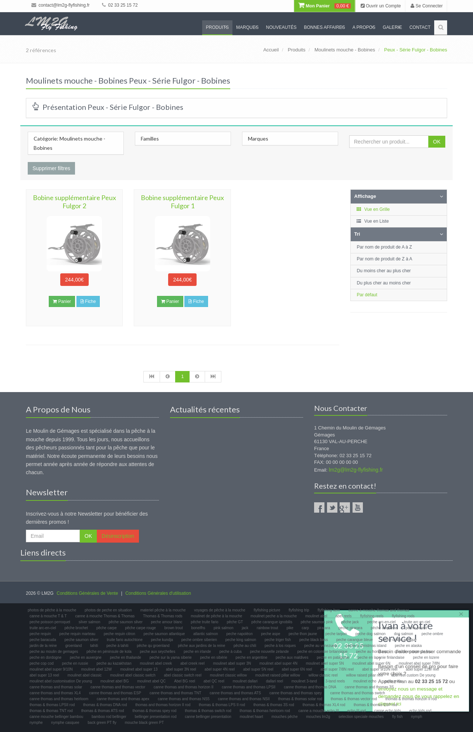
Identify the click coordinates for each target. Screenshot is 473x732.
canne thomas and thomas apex (123, 699)
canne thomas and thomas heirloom (59, 699)
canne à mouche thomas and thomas (378, 610)
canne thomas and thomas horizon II (184, 687)
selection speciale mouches (361, 717)
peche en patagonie (333, 657)
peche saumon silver (82, 640)
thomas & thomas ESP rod (375, 705)
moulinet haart (251, 717)
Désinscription (118, 536)
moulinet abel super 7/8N (419, 663)
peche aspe (270, 634)
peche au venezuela (320, 646)
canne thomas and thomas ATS (235, 693)
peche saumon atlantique (164, 634)
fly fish (397, 717)
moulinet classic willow (228, 675)
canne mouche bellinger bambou (56, 717)
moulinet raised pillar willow (277, 675)
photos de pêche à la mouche (52, 610)
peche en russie (75, 663)
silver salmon (89, 622)
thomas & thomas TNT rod (51, 711)
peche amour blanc (167, 622)
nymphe (36, 723)
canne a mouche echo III (319, 711)
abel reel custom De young (413, 675)
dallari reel (274, 681)
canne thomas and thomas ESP (115, 693)
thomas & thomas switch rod (208, 711)
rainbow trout (267, 628)
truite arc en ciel (417, 622)
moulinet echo (364, 681)
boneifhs (198, 628)
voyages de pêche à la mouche (219, 610)
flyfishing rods (403, 616)
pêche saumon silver (126, 622)
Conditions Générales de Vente (87, 593)
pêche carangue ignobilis (271, 622)
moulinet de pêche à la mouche (216, 616)
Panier (62, 301)
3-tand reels (335, 681)
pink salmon (223, 628)
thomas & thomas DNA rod (105, 705)
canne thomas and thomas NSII (244, 699)
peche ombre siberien (199, 640)
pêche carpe (106, 628)
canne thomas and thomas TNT (175, 693)
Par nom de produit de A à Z (384, 247)
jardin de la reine (43, 646)
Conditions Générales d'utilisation (158, 593)
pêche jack (350, 622)
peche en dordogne (45, 657)
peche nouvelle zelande (269, 652)
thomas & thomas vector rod (354, 699)
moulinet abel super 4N (278, 663)
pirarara (323, 628)
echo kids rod (420, 711)
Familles (150, 138)
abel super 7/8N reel (337, 669)
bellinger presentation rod (156, 717)
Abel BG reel (184, 681)
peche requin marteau (77, 634)
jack (245, 628)
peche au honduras (372, 652)
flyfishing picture (267, 610)
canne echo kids (387, 711)
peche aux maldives (292, 657)
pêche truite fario (204, 622)
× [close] (459, 612)
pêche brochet (76, 628)
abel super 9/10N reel (380, 669)
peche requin (40, 634)
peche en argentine (252, 657)
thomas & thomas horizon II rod (411, 699)
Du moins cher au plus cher (384, 270)
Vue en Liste (372, 221)
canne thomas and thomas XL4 (55, 693)
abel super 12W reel (422, 669)
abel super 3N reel (181, 669)
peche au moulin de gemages (54, 652)
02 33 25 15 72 (119, 5)
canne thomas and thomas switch (357, 693)
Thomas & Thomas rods (163, 616)
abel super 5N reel (258, 669)
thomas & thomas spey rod (154, 711)
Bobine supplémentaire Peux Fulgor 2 (74, 201)
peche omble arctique (399, 640)
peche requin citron (119, 634)
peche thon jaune (303, 634)
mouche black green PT (144, 723)
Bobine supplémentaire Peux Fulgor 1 (182, 201)
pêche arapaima (384, 628)
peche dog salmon (370, 634)
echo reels (393, 681)
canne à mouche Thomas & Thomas (105, 616)
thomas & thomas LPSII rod (52, 705)
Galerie (392, 27)
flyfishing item (328, 610)
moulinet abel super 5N (325, 663)
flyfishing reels (371, 616)
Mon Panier (324, 6)
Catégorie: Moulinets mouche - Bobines (69, 143)
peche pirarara (350, 628)
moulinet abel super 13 (138, 669)
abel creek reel (192, 663)
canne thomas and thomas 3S (369, 687)
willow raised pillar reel (364, 675)
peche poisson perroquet (50, 622)
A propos (364, 27)
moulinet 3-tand (304, 681)
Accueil (271, 50)
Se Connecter (427, 6)
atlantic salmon (205, 634)
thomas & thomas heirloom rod (265, 711)
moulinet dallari (245, 681)
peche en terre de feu (413, 652)
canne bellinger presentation (208, 717)
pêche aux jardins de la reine (201, 646)
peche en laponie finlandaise (381, 657)
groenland (73, 646)
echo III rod (356, 711)
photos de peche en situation (108, 610)
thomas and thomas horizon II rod (162, 705)
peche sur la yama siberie (171, 657)
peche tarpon (336, 634)
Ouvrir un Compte (381, 6)
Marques (247, 27)
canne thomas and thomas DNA (310, 687)
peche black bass (313, 640)
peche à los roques (280, 646)
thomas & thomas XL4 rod (324, 705)
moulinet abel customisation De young (61, 681)
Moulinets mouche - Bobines (344, 50)
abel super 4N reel (220, 669)
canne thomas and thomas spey (295, 693)
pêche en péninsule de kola (109, 652)
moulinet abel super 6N (371, 663)
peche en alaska (408, 646)
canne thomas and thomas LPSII (248, 687)
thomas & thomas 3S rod (273, 705)
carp (305, 628)
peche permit (416, 628)
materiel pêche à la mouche (163, 610)
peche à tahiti (117, 646)
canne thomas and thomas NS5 (184, 699)
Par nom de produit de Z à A (384, 259)
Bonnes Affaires (324, 27)
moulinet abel (316, 616)
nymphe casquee (65, 723)
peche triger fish (278, 640)
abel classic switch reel (183, 675)
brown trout (173, 628)
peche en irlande (197, 652)
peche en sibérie (213, 657)
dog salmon (403, 634)
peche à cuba (231, 652)
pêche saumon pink (317, 622)
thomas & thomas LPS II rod (222, 705)
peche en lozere (426, 657)
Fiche (88, 301)
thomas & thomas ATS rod (102, 711)
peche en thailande (125, 657)
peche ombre (432, 634)
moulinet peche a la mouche (274, 616)
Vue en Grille (373, 209)
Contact (420, 27)
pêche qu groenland (153, 646)
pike (289, 628)
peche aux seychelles (158, 652)
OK (436, 142)
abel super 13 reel (44, 675)
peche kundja (162, 640)
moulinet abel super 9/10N (51, 669)
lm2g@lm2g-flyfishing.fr (356, 470)
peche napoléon (240, 634)
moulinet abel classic (85, 675)
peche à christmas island (366, 646)
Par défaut (367, 294)
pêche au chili (245, 646)
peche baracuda (43, 640)
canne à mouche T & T (48, 616)
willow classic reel (323, 675)
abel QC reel (214, 681)
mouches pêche (285, 717)
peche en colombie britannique (322, 652)
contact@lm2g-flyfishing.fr (60, 5)
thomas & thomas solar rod (300, 699)
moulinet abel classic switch (133, 675)
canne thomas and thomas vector (118, 687)
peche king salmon (240, 640)
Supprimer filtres (51, 168)
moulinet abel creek (156, 663)
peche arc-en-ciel (381, 622)
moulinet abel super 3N (232, 663)
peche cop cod (42, 663)
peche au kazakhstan (114, 663)
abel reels (343, 616)
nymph (416, 717)
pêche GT (235, 622)
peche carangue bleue (354, 640)
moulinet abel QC (151, 681)
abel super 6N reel (297, 669)
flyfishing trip (299, 610)
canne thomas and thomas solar (56, 687)
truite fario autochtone (125, 640)
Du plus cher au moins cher (384, 283)
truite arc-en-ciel (43, 628)
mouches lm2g (318, 717)
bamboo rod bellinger (109, 717)
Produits (217, 27)
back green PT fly (102, 723)
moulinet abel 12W (96, 669)
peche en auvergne (86, 657)
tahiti (94, 646)
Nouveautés (281, 27)
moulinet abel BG (115, 681)
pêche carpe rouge (140, 628)
